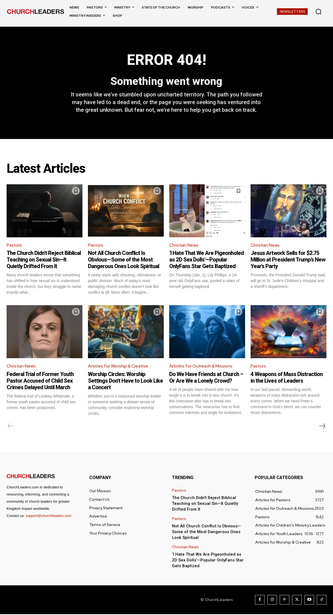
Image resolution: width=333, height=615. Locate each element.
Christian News (184, 246)
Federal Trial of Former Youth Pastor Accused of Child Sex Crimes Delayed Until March (40, 381)
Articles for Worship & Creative (118, 367)
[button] (318, 12)
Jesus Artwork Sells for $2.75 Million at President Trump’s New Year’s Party (288, 260)
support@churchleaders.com (48, 516)
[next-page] (322, 427)
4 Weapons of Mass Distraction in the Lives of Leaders (287, 378)
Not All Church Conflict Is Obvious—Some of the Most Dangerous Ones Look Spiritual (123, 260)
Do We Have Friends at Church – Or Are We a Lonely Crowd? (206, 378)
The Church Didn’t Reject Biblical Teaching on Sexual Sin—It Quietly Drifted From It (44, 260)
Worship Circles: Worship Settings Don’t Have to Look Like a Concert (125, 381)
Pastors (15, 246)
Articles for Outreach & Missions (201, 367)
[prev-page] (11, 427)
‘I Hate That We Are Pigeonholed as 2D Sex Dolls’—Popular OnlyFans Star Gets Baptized (206, 260)
